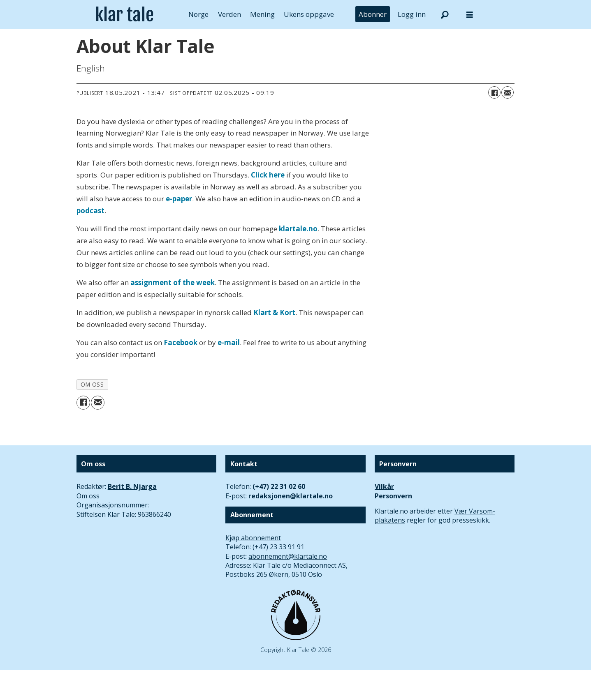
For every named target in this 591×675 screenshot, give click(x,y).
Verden (229, 14)
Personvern (393, 495)
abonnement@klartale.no (287, 556)
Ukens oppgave (309, 14)
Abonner (373, 14)
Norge (198, 14)
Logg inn (412, 14)
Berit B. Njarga (132, 486)
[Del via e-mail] (507, 92)
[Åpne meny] (469, 14)
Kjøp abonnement (253, 537)
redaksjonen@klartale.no (290, 495)
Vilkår (384, 486)
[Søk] (445, 14)
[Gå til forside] (125, 14)
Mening (262, 14)
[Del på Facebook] (494, 92)
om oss (92, 384)
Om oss (88, 495)
